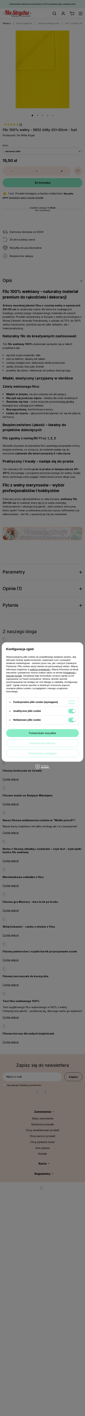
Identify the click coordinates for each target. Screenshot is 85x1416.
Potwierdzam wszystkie (42, 733)
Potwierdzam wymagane (42, 753)
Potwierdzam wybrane (42, 743)
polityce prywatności (40, 669)
